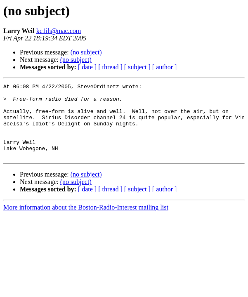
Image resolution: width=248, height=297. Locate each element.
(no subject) (86, 52)
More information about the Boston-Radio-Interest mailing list (85, 222)
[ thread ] (110, 67)
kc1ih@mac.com (58, 30)
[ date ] (87, 67)
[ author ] (164, 67)
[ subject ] (137, 67)
